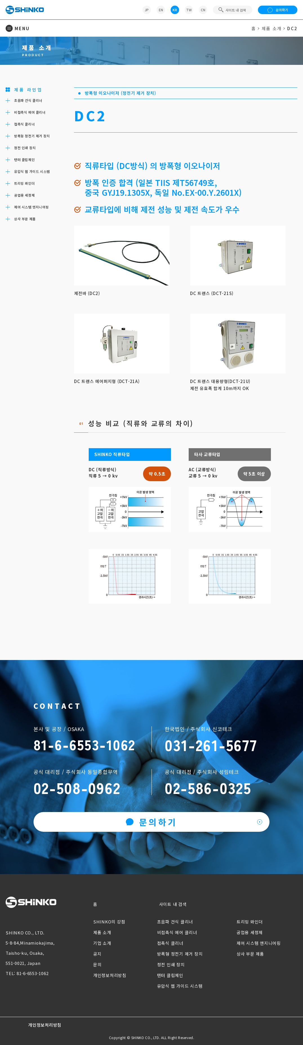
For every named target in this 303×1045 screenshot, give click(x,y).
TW (189, 9)
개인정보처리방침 (109, 975)
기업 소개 (102, 943)
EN (161, 9)
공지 (97, 954)
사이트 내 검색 (173, 904)
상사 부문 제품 (250, 954)
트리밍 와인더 (250, 922)
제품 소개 (272, 28)
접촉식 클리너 (170, 943)
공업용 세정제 (250, 932)
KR (175, 9)
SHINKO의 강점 (109, 922)
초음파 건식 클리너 (175, 922)
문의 (97, 964)
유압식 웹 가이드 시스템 (180, 986)
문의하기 (278, 9)
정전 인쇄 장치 (171, 964)
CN (203, 9)
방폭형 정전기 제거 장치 (180, 954)
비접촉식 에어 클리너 (177, 932)
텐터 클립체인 (170, 975)
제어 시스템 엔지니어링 (259, 943)
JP (147, 9)
